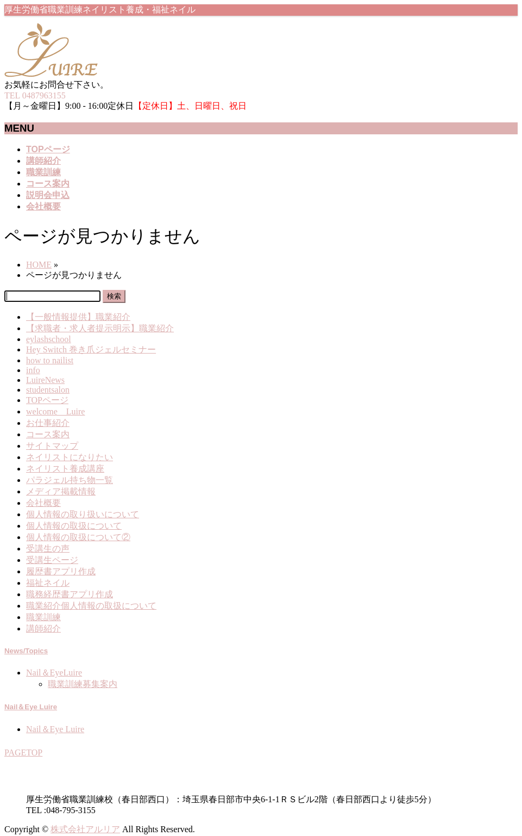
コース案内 (48, 434)
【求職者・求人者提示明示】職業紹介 (100, 328)
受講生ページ (52, 560)
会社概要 (43, 502)
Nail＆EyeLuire (54, 672)
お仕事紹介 (48, 423)
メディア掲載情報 (61, 491)
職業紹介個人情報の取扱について (91, 605)
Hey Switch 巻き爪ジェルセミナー (91, 349)
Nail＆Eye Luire (30, 707)
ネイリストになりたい (69, 457)
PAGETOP (23, 752)
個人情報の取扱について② (78, 537)
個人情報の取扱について (74, 525)
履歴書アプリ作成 (61, 571)
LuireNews (45, 380)
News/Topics (26, 651)
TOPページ (47, 400)
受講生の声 (48, 548)
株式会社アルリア (85, 829)
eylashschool (48, 339)
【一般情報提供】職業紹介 (78, 316)
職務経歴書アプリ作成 (69, 594)
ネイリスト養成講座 (65, 468)
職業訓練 (43, 617)
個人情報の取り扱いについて (82, 514)
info (33, 370)
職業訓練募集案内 (82, 684)
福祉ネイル (48, 582)
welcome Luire (55, 411)
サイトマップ (52, 445)
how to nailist (49, 360)
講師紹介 (43, 628)
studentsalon (48, 389)
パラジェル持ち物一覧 (69, 480)
